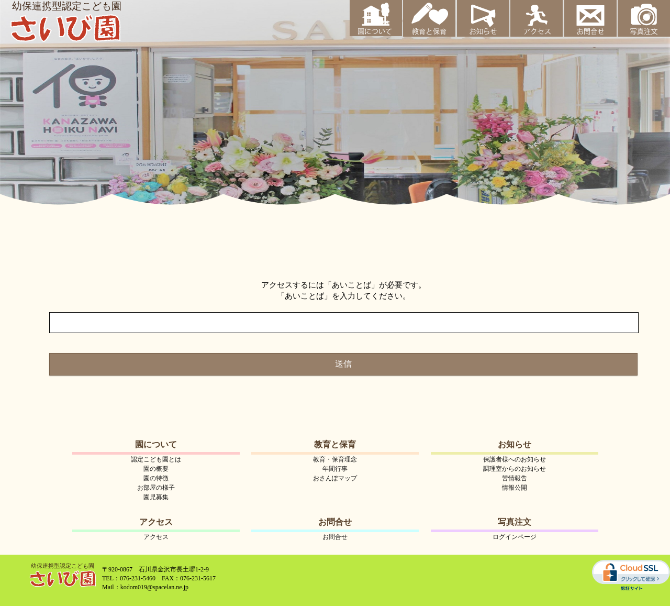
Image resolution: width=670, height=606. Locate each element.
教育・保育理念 (335, 459)
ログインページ (515, 537)
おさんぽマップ (335, 478)
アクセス (156, 537)
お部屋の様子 (156, 487)
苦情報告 (514, 478)
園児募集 (156, 497)
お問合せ (335, 537)
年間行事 (335, 468)
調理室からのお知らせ (514, 468)
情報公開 (514, 487)
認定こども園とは (156, 459)
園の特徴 (156, 478)
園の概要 (156, 468)
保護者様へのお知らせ (514, 459)
